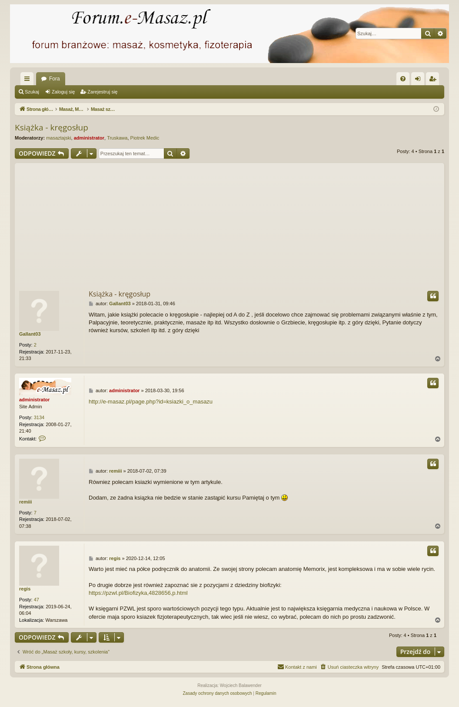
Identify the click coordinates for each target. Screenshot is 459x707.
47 (36, 599)
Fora (54, 79)
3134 (39, 417)
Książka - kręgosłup (51, 127)
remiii (25, 501)
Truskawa (117, 137)
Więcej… (28, 80)
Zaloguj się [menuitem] (419, 80)
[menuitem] (402, 78)
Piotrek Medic (145, 137)
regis (24, 588)
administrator (89, 137)
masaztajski (58, 137)
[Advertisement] (229, 224)
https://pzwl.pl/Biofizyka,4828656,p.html (138, 593)
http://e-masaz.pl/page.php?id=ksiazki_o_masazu (151, 401)
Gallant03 (30, 334)
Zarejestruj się (102, 91)
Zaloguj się (63, 91)
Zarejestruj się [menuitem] (434, 80)
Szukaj (32, 91)
